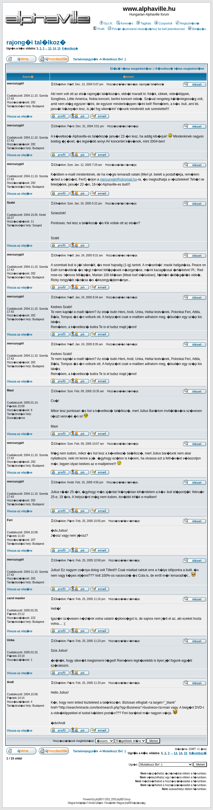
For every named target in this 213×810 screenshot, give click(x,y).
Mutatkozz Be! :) (114, 59)
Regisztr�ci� (187, 23)
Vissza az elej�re (19, 116)
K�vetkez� (70, 48)
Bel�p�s (197, 29)
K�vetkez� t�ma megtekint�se (179, 68)
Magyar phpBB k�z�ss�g (130, 802)
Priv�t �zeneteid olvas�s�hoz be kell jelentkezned (146, 29)
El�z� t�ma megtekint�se (131, 68)
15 (58, 48)
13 (49, 48)
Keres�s (124, 23)
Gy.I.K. (106, 23)
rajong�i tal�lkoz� (36, 42)
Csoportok (163, 23)
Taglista (143, 23)
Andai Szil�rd (96, 802)
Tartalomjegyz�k (85, 59)
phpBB (98, 799)
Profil (98, 29)
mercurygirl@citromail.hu (118, 179)
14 (54, 48)
